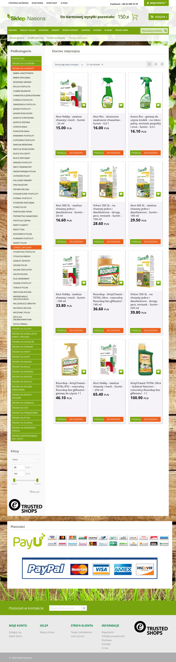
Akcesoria (43, 30)
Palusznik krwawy (22, 180)
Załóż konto (15, 636)
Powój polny (19, 207)
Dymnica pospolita (22, 100)
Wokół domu (121, 30)
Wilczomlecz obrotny (24, 303)
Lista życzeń (78, 636)
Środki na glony (21, 328)
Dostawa (37, 2)
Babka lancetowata (23, 73)
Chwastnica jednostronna (26, 95)
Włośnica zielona (22, 308)
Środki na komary (22, 346)
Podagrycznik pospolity (25, 193)
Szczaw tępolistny (22, 269)
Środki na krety (21, 351)
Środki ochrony (70, 30)
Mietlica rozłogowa (23, 149)
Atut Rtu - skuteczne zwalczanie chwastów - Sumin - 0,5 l (107, 120)
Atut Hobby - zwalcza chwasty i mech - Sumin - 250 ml (107, 386)
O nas (64, 2)
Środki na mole (21, 366)
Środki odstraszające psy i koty (24, 437)
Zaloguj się (15, 632)
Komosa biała (20, 126)
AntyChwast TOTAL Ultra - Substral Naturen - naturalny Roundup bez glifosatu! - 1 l (145, 388)
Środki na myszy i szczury (22, 396)
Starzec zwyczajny (22, 247)
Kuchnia (97, 30)
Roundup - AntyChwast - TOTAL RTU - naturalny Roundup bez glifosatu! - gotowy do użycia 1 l (71, 388)
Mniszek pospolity (22, 162)
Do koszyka (76, 152)
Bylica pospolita (21, 86)
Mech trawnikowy (22, 167)
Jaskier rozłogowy (22, 113)
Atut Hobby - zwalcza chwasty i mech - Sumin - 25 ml (70, 120)
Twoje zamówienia (81, 632)
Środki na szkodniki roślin (24, 429)
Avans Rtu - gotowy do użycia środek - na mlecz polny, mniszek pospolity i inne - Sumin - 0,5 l (145, 122)
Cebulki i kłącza (28, 30)
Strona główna (19, 2)
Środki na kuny (21, 356)
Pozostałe (18, 58)
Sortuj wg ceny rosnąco (69, 65)
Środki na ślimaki (22, 422)
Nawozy (55, 30)
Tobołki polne (20, 287)
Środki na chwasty (56, 37)
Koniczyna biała (21, 131)
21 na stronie (95, 64)
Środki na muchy (22, 381)
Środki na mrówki (22, 371)
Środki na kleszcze (23, 341)
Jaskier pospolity (22, 109)
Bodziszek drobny (22, 82)
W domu (108, 30)
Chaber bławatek (22, 91)
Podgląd (62, 152)
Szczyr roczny (20, 274)
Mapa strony (47, 632)
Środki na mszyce (22, 376)
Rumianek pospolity (23, 238)
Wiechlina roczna (22, 292)
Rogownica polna (22, 234)
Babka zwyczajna (21, 77)
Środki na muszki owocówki (22, 388)
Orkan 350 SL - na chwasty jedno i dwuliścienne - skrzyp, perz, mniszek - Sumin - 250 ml (144, 301)
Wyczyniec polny (21, 312)
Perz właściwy (20, 184)
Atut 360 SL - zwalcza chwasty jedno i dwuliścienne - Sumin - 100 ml (144, 210)
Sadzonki (85, 30)
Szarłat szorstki (21, 260)
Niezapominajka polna (24, 171)
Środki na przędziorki (25, 412)
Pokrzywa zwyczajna (23, 202)
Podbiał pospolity (22, 198)
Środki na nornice (23, 402)
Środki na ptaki (21, 417)
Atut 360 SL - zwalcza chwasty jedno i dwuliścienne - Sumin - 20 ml (70, 210)
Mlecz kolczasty (21, 153)
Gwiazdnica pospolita (24, 104)
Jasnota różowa (21, 122)
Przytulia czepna (21, 220)
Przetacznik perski (22, 211)
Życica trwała (20, 324)
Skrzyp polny (20, 243)
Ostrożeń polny (21, 176)
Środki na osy (20, 407)
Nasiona (13, 30)
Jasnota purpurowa (23, 117)
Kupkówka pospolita (24, 140)
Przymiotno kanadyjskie (25, 216)
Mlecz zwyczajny (21, 158)
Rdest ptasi (18, 229)
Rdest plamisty (20, 225)
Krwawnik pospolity (23, 135)
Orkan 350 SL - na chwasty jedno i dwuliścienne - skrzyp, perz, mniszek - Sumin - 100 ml (107, 212)
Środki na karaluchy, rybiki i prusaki (24, 335)
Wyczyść (36, 492)
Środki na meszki (22, 361)
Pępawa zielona (21, 189)
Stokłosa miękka (21, 256)
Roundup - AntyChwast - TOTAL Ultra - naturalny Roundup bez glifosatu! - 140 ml (108, 299)
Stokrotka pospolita (24, 252)
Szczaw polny (20, 265)
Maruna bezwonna (22, 144)
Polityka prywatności (113, 636)
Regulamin (108, 632)
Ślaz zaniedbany (21, 278)
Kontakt (51, 2)
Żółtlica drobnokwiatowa (22, 318)
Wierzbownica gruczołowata (21, 297)
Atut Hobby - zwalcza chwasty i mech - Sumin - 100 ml (70, 297)
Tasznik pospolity (22, 283)
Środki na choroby (23, 63)
